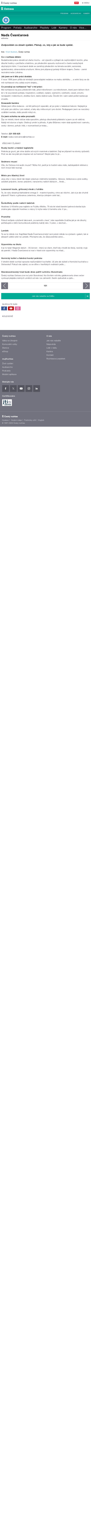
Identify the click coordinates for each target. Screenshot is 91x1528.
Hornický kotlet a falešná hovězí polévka (21, 793)
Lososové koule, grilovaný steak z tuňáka (22, 477)
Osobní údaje (16, 1079)
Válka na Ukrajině (9, 999)
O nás (73, 27)
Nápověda (51, 1003)
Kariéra (49, 1010)
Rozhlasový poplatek (55, 1018)
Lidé (54, 27)
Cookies (5, 1079)
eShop (5, 1010)
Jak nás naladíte (53, 999)
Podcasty (6, 1030)
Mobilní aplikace (9, 1033)
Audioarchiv (76, 13)
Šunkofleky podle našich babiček (18, 540)
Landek (5, 667)
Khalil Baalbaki (11, 142)
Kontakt (50, 1014)
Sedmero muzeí (9, 351)
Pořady (17, 27)
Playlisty (44, 27)
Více (82, 27)
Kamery (86, 13)
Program (64, 13)
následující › (86, 870)
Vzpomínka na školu (11, 730)
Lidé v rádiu (51, 1007)
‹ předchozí (4, 870)
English (41, 1079)
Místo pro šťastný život (12, 414)
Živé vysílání (7, 1022)
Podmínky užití (30, 1079)
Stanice (5, 1007)
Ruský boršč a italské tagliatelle (17, 287)
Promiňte (5, 604)
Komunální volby (9, 1003)
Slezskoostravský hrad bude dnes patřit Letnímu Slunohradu (31, 857)
